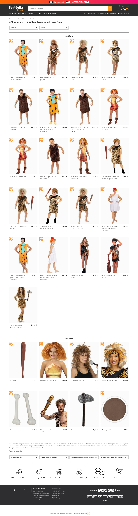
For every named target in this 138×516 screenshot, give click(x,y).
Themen (12, 14)
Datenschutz (55, 495)
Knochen (13, 430)
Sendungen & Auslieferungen (41, 493)
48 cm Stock (13, 380)
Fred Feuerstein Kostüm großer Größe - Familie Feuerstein (17, 278)
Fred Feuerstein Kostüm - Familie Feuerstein (18, 79)
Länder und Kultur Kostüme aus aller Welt (113, 457)
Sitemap (54, 501)
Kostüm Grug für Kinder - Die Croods (48, 178)
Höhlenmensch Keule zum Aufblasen (48, 431)
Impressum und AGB (58, 493)
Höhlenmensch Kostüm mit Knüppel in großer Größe (110, 178)
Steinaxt (73, 430)
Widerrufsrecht (56, 499)
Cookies (54, 497)
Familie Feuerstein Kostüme (49, 457)
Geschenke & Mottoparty (47, 14)
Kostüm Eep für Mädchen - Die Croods (79, 178)
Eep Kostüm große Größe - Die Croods (109, 128)
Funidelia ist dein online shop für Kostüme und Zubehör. (16, 8)
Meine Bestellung (38, 491)
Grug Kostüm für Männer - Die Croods (18, 128)
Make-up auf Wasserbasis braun (109, 431)
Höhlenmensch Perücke (109, 380)
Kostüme (21, 14)
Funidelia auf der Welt (58, 491)
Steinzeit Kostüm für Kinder (108, 277)
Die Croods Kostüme (16, 457)
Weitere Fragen (37, 499)
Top (84, 14)
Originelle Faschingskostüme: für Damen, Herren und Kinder (85, 457)
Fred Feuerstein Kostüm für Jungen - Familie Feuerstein (48, 129)
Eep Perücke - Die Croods (48, 380)
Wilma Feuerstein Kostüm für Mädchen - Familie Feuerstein (48, 278)
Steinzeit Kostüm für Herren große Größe (77, 227)
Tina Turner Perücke (77, 380)
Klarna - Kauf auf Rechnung (40, 501)
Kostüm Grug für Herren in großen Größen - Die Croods (79, 129)
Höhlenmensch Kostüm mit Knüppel (18, 227)
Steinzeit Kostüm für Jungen (46, 79)
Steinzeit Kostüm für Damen (108, 79)
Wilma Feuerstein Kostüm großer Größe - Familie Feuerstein (109, 228)
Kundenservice (20, 490)
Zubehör (31, 14)
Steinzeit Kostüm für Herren (77, 79)
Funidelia (11, 19)
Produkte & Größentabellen (41, 495)
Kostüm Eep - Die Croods (18, 177)
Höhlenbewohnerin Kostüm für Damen (16, 326)
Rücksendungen (37, 497)
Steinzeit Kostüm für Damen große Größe (46, 227)
